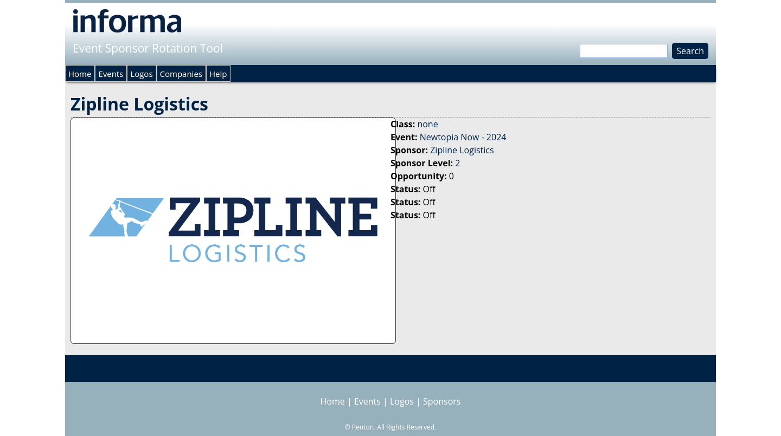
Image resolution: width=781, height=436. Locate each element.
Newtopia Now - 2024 (463, 137)
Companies (181, 73)
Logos (141, 73)
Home (79, 73)
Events (110, 73)
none (427, 124)
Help (218, 73)
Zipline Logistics (462, 150)
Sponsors (441, 401)
